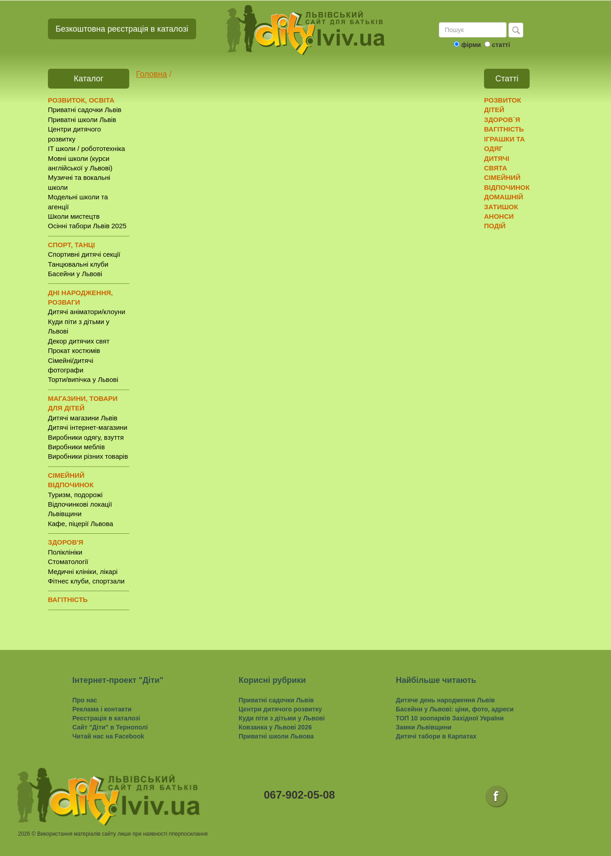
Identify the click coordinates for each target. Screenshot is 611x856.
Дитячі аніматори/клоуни (86, 311)
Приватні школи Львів (82, 119)
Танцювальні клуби (78, 264)
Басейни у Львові (75, 273)
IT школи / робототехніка (86, 148)
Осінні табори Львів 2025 (87, 226)
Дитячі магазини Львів (83, 418)
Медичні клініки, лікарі (83, 571)
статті (501, 44)
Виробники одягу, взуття (86, 437)
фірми (471, 44)
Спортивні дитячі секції (84, 254)
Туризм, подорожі (75, 495)
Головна (151, 74)
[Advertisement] (519, 375)
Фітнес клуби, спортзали (86, 581)
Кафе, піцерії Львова (80, 523)
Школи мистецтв (73, 216)
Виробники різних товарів (88, 456)
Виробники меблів (76, 447)
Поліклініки (65, 552)
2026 (24, 834)
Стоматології (68, 561)
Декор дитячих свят (78, 341)
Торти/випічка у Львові (83, 379)
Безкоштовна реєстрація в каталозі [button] (122, 28)
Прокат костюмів (74, 350)
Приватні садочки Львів (84, 109)
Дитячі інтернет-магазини (87, 427)
